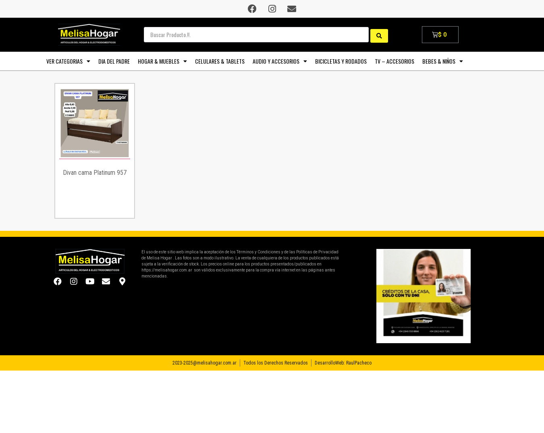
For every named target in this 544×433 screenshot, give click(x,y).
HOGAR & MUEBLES (162, 61)
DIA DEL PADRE (114, 61)
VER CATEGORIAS (68, 61)
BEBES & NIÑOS (442, 61)
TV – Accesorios (394, 61)
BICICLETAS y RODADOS (341, 61)
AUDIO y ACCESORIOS (280, 61)
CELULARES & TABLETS (220, 61)
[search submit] (379, 34)
